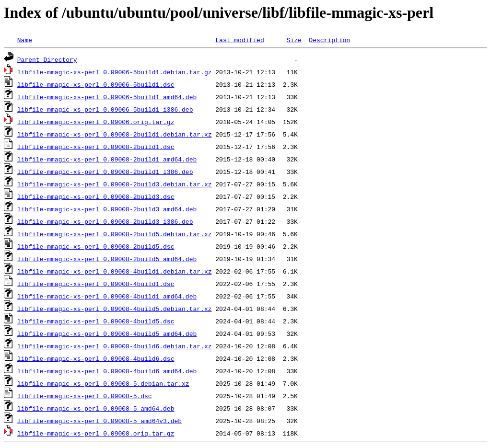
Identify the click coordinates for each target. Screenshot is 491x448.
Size (293, 39)
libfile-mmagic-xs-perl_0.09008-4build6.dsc (96, 358)
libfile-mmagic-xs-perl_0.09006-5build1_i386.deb (105, 109)
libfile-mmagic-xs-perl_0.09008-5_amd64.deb (96, 408)
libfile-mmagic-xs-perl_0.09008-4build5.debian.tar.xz (114, 308)
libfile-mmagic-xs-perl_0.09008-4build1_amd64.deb (107, 296)
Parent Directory (47, 59)
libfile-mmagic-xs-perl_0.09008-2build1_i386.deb (105, 171)
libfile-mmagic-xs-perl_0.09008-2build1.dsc (96, 146)
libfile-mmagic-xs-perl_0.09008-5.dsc (84, 395)
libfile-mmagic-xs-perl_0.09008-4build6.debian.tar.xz (114, 346)
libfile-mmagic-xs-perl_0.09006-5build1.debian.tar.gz (114, 72)
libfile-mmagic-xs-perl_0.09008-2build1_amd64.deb (107, 159)
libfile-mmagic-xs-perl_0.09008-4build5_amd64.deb (107, 333)
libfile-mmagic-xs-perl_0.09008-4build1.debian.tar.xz (114, 271)
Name (24, 39)
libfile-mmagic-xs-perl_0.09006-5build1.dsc (96, 84)
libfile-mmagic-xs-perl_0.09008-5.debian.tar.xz (103, 383)
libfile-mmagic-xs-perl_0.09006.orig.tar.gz (96, 121)
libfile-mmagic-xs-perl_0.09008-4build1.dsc (96, 283)
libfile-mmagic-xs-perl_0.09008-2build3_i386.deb (105, 221)
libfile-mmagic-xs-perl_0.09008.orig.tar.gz (96, 433)
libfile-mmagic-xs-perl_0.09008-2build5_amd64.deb (107, 258)
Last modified (239, 39)
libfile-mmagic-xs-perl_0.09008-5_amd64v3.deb (99, 420)
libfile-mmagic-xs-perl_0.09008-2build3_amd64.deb (107, 209)
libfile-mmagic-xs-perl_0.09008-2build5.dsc (96, 246)
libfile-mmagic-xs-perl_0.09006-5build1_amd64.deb (107, 96)
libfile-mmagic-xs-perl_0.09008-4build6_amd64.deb (107, 371)
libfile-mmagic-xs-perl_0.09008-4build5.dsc (96, 321)
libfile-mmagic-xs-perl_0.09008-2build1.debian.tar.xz (114, 134)
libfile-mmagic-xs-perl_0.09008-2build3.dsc (96, 196)
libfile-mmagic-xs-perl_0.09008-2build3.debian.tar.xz (114, 184)
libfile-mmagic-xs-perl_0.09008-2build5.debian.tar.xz (114, 234)
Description (329, 39)
